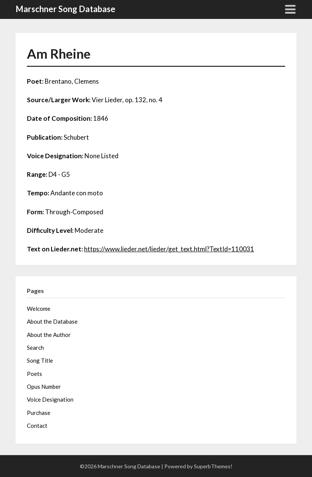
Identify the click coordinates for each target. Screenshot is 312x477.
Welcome (38, 308)
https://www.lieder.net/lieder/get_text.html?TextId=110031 (169, 249)
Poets (34, 373)
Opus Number (44, 386)
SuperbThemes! (213, 466)
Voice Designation (50, 399)
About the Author (49, 334)
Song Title (40, 360)
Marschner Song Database (65, 9)
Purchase (38, 412)
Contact (37, 425)
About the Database (52, 321)
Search (35, 347)
